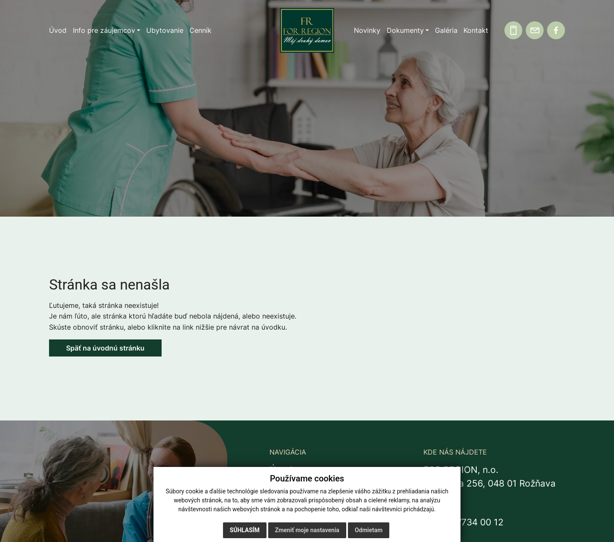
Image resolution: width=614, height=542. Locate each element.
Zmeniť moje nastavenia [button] (307, 530)
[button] (106, 30)
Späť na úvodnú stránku (105, 348)
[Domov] (307, 30)
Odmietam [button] (368, 530)
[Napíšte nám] (535, 30)
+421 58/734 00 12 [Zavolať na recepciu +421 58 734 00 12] (463, 522)
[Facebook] (556, 30)
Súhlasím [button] (245, 530)
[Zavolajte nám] (513, 30)
